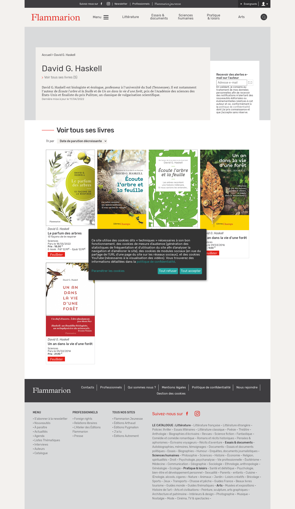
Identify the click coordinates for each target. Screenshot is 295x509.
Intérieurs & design (201, 494)
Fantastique (244, 434)
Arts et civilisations (186, 490)
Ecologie (175, 468)
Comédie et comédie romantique (173, 438)
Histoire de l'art (162, 490)
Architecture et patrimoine (169, 494)
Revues (207, 434)
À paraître (40, 427)
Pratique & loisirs (213, 17)
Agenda (39, 436)
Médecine (158, 464)
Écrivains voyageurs (183, 442)
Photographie (225, 494)
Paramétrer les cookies (108, 271)
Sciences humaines (185, 17)
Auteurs (39, 449)
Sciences (206, 455)
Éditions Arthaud (124, 423)
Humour (201, 451)
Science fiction (224, 434)
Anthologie (159, 434)
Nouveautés (42, 423)
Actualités (41, 431)
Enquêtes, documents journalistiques (234, 451)
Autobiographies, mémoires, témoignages (179, 447)
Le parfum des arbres (65, 233)
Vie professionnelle (229, 459)
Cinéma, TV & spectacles (193, 498)
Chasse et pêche (200, 481)
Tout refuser (168, 271)
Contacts (87, 387)
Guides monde (175, 485)
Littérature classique (211, 429)
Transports (180, 481)
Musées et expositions (239, 485)
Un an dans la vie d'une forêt (70, 344)
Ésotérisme (252, 459)
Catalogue (41, 453)
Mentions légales (174, 387)
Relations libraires (85, 423)
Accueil (46, 55)
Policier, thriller (161, 429)
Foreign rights (83, 418)
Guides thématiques (201, 485)
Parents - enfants (231, 472)
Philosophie (189, 455)
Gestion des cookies (171, 393)
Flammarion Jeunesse (128, 418)
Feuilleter (56, 254)
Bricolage (253, 477)
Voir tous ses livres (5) (60, 77)
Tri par (50, 141)
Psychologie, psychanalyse (197, 459)
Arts (241, 17)
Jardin (218, 477)
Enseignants (249, 3)
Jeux (166, 481)
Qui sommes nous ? (142, 387)
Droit (173, 459)
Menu (97, 17)
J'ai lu (117, 431)
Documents (216, 447)
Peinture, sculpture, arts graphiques (224, 490)
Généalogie (159, 468)
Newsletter (121, 4)
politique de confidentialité (234, 107)
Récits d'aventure (210, 442)
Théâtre (244, 429)
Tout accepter (191, 271)
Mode (170, 498)
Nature (192, 477)
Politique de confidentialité (211, 387)
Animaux (205, 477)
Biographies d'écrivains (184, 434)
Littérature (130, 17)
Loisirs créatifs (234, 477)
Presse (78, 436)
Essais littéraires (184, 429)
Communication (178, 464)
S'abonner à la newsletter (50, 418)
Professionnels (141, 4)
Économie (233, 455)
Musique (242, 494)
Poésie (231, 429)
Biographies (186, 451)
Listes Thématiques (47, 440)
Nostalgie (158, 498)
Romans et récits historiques (215, 438)
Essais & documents (158, 17)
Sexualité (211, 472)
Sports (156, 481)
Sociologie (215, 464)
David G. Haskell (58, 229)
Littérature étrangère (236, 425)
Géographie (198, 464)
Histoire (219, 455)
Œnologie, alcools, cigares (169, 477)
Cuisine (250, 472)
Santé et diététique (222, 468)
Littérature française (206, 425)
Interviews (41, 444)
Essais (171, 451)
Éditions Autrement (126, 436)
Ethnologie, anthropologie (241, 464)
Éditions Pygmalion (126, 427)
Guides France (223, 481)
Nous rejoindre (247, 387)
